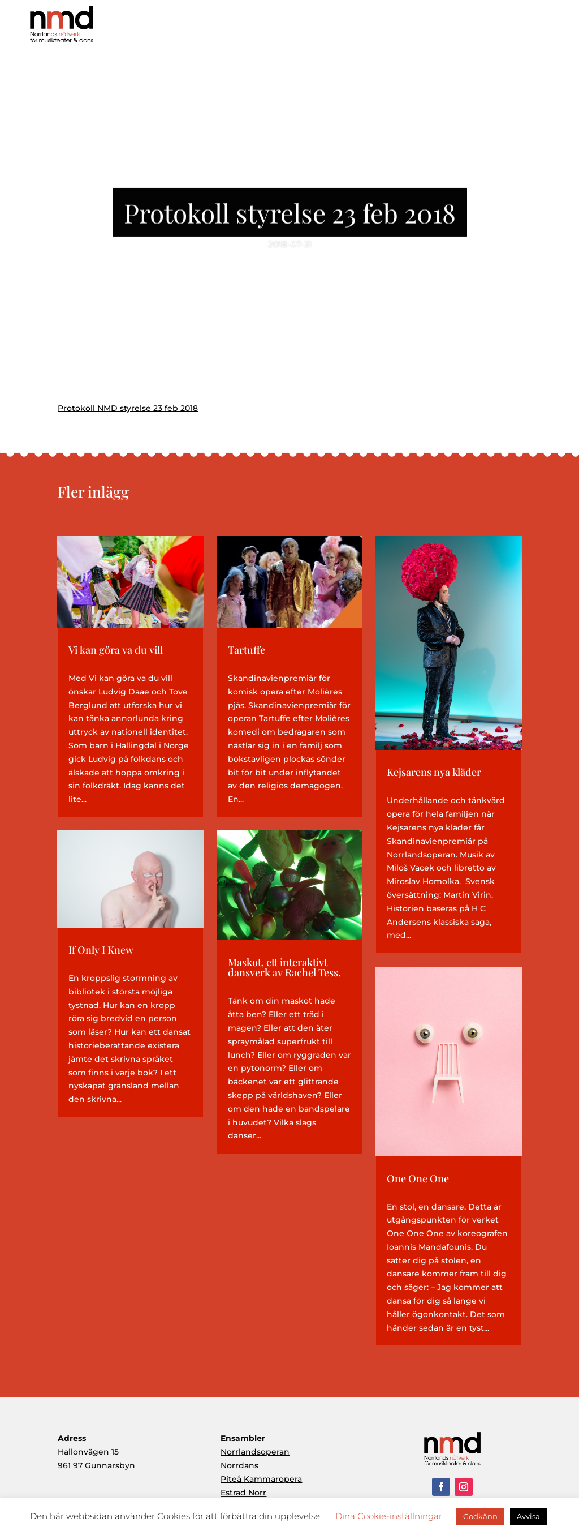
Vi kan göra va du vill (115, 650)
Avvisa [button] (528, 1516)
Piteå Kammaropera (261, 1479)
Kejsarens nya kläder (434, 772)
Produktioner (390, 28)
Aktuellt (499, 28)
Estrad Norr (243, 1492)
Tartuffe (246, 650)
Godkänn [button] (480, 1516)
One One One (418, 1178)
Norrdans (239, 1465)
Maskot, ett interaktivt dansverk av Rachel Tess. (284, 967)
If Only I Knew (100, 950)
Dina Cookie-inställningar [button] (388, 1516)
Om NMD (329, 28)
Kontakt (545, 28)
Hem (284, 28)
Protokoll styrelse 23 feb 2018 (290, 216)
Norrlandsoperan (255, 1452)
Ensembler (450, 28)
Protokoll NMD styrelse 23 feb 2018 (128, 408)
